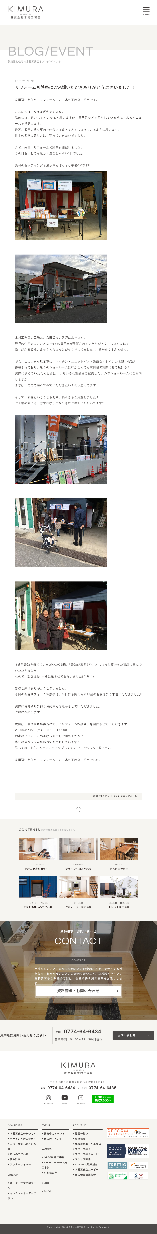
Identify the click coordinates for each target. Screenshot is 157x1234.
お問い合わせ (127, 1035)
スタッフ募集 (82, 1159)
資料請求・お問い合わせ (78, 991)
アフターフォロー (19, 1164)
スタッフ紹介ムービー (87, 1154)
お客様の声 (49, 1173)
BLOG (46, 1191)
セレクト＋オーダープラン (22, 1196)
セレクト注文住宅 (119, 907)
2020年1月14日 (101, 796)
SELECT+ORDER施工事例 (54, 1165)
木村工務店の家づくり (38, 869)
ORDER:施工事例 (53, 1157)
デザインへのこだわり (78, 869)
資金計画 (14, 1159)
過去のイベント (52, 1139)
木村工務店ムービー (86, 1169)
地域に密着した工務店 (87, 1144)
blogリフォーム (129, 796)
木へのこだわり (119, 869)
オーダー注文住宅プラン (22, 1185)
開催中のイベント (53, 1133)
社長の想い (80, 1133)
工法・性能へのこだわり (22, 1146)
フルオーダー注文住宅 (78, 907)
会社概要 (79, 1139)
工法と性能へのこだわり (38, 907)
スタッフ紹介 (82, 1149)
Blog (116, 796)
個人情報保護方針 (84, 1175)
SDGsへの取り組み (85, 1164)
